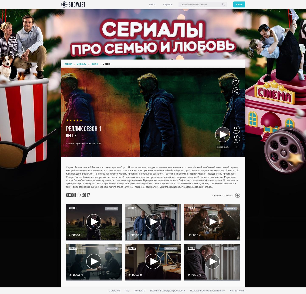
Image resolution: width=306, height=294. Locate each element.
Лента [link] (152, 4)
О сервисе (114, 290)
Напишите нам (237, 290)
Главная (68, 63)
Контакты (140, 290)
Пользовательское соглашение (207, 290)
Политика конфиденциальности (167, 290)
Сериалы (168, 4)
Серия (73, 208)
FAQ (127, 290)
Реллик (94, 63)
